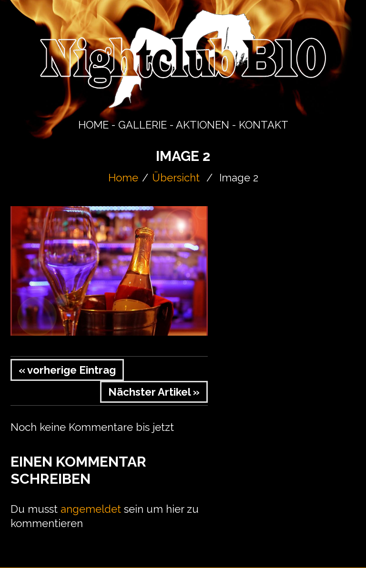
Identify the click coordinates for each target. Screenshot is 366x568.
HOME (93, 125)
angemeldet (91, 509)
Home (123, 177)
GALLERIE (142, 125)
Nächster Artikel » (154, 392)
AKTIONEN (202, 125)
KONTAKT (263, 125)
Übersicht (176, 177)
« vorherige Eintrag (67, 370)
